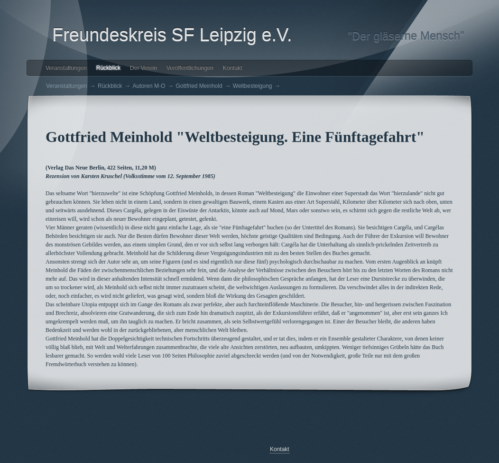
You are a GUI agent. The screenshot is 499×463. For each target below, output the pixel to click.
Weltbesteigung (252, 86)
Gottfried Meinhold (199, 86)
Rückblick (108, 68)
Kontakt (232, 68)
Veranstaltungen (66, 68)
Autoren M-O (149, 86)
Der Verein (143, 68)
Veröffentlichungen (189, 68)
